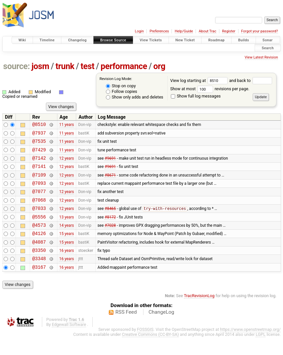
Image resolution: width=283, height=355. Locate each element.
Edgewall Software (69, 342)
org (159, 66)
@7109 (39, 181)
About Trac (207, 31)
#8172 (110, 228)
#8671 (110, 181)
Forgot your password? (259, 31)
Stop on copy (121, 85)
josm (40, 66)
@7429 (39, 153)
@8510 (39, 125)
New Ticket (185, 40)
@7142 (39, 163)
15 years (66, 247)
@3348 (39, 275)
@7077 (39, 200)
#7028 (110, 237)
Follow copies (121, 91)
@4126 (39, 247)
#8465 (110, 219)
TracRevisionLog (199, 313)
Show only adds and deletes (134, 97)
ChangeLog (161, 330)
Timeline (47, 40)
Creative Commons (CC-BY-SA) (150, 352)
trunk (64, 66)
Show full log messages (196, 96)
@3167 (39, 285)
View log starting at (199, 80)
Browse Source (113, 40)
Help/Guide (184, 31)
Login (139, 31)
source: (16, 66)
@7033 (39, 219)
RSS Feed (126, 330)
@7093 (39, 191)
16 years (66, 266)
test (87, 66)
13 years (66, 228)
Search (268, 48)
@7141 (39, 172)
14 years (66, 237)
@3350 (39, 266)
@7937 (39, 135)
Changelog (77, 40)
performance (124, 66)
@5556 (39, 228)
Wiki (22, 40)
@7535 (39, 144)
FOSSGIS (145, 347)
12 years (66, 162)
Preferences (159, 31)
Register (228, 31)
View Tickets (151, 40)
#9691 (110, 162)
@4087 (39, 257)
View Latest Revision (261, 57)
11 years (66, 125)
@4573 (39, 238)
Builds (243, 40)
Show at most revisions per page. (209, 88)
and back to (250, 80)
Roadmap (216, 40)
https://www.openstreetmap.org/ (250, 347)
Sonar (268, 40)
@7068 (39, 210)
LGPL (261, 352)
